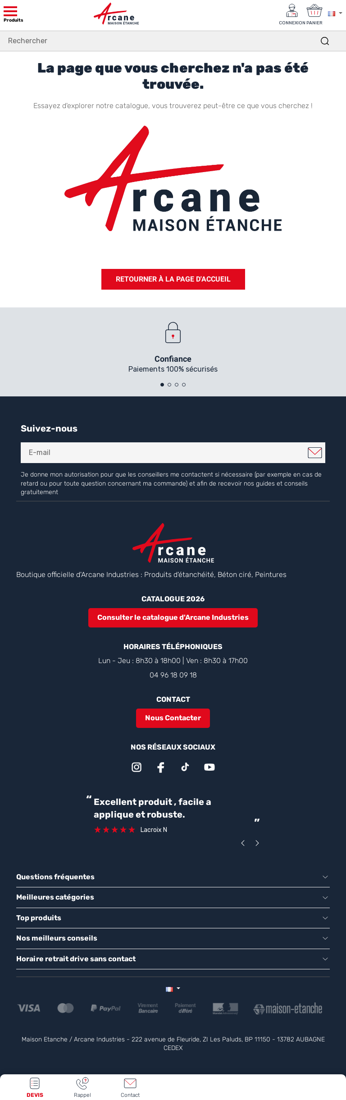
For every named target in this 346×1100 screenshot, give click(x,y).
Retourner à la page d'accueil (173, 279)
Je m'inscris (315, 452)
